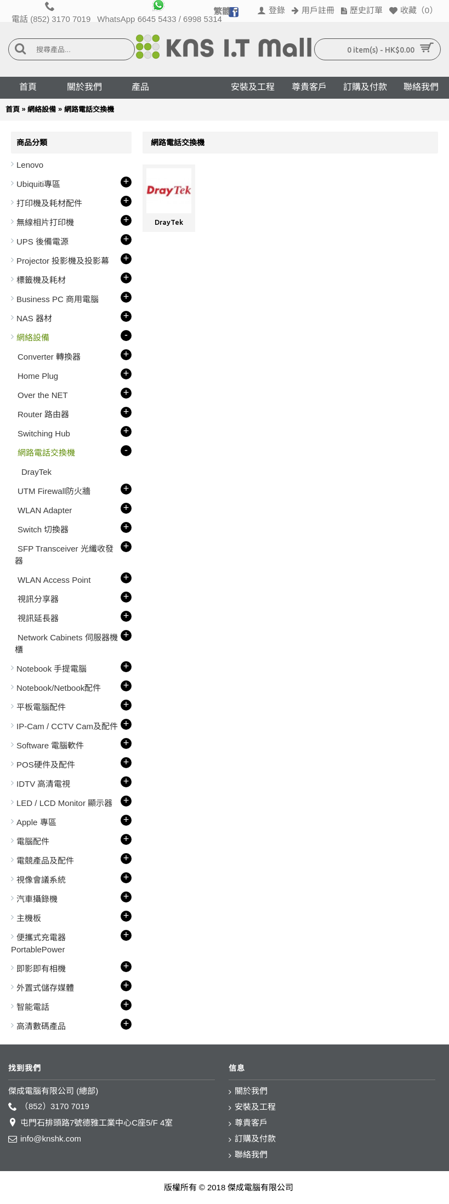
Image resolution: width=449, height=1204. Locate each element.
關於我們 (248, 1091)
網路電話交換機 (89, 109)
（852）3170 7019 (48, 1106)
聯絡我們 (248, 1155)
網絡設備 (41, 109)
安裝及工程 (252, 1107)
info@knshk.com (44, 1139)
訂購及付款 (252, 1139)
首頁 (12, 109)
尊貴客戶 (248, 1123)
